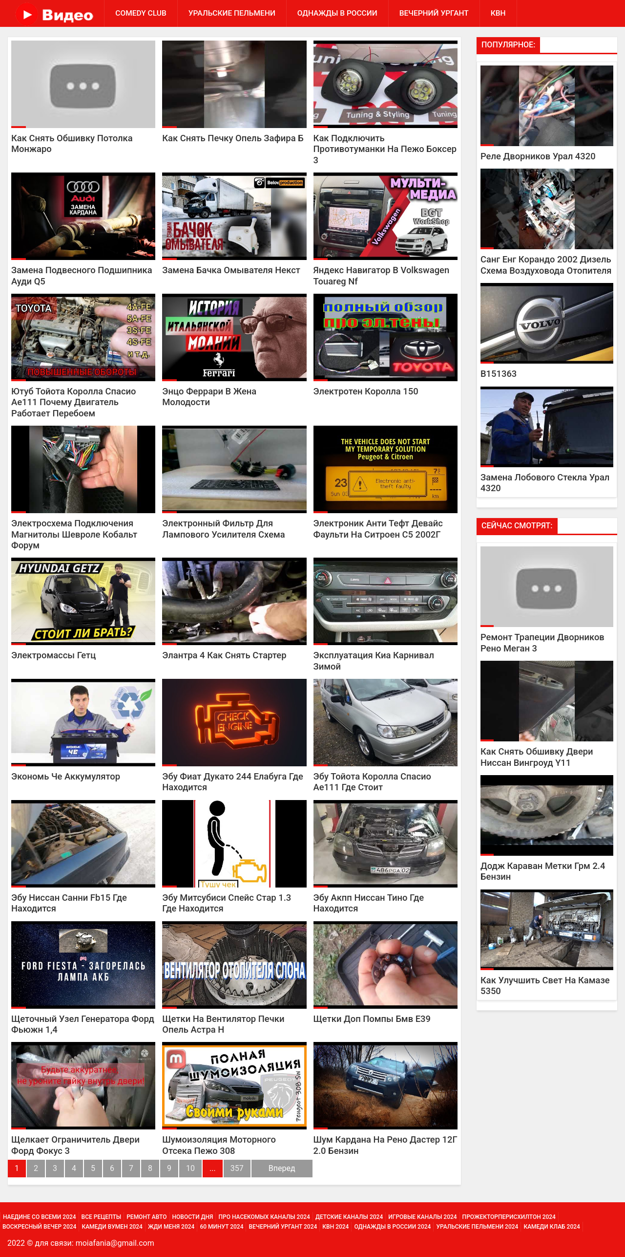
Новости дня (192, 1217)
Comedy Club (140, 13)
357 (237, 1168)
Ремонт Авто (146, 1217)
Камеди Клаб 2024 (551, 1226)
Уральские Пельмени (231, 13)
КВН (498, 13)
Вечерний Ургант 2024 (283, 1226)
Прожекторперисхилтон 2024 (509, 1217)
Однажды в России (337, 13)
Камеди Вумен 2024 (112, 1226)
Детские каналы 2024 (349, 1217)
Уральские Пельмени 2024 (477, 1226)
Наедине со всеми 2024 (39, 1217)
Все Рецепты (102, 1217)
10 (190, 1168)
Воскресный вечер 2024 (39, 1226)
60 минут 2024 (221, 1226)
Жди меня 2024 (171, 1226)
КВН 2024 (335, 1226)
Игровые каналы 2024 (422, 1217)
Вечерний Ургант (434, 13)
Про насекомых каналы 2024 (264, 1217)
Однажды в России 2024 (392, 1226)
